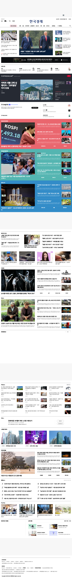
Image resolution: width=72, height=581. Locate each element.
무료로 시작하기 (35, 107)
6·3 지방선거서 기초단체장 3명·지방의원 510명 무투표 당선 (67, 46)
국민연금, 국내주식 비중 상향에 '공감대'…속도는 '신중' (9, 54)
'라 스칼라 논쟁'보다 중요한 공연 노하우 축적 (42, 70)
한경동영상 (3, 332)
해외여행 (57, 475)
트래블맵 (41, 475)
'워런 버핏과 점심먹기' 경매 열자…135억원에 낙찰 (48, 163)
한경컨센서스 (43, 146)
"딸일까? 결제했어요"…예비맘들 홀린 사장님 (52, 241)
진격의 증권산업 (55, 446)
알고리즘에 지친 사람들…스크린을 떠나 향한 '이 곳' (48, 324)
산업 (23, 25)
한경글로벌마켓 (4, 151)
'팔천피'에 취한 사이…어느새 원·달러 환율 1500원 (48, 124)
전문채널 (53, 25)
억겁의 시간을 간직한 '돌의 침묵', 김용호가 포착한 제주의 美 (48, 271)
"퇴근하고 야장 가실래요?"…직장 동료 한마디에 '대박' (52, 487)
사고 (70, 521)
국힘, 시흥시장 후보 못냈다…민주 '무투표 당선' (35, 411)
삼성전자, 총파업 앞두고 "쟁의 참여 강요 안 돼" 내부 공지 (67, 33)
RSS (28, 567)
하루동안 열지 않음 (65, 59)
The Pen (3, 503)
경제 (20, 25)
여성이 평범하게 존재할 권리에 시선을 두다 (47, 279)
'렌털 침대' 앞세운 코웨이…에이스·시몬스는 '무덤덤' (32, 393)
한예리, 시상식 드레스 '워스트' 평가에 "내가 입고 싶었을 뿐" (18, 491)
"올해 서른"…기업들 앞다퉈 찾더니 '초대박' (10, 243)
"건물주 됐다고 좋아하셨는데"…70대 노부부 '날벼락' (26, 515)
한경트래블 (3, 450)
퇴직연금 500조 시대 (8, 446)
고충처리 (12, 561)
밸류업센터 (65, 207)
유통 (44, 25)
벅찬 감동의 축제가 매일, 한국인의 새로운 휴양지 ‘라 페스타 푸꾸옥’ (48, 453)
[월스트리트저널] (10, 21)
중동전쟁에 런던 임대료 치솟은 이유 (44, 515)
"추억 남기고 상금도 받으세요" (44, 201)
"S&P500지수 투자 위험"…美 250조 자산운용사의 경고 (53, 491)
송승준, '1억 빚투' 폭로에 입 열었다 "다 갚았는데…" (9, 263)
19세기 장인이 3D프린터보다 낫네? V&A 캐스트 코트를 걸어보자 (48, 286)
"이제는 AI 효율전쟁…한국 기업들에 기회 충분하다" (9, 50)
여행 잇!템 (66, 475)
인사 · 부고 (66, 521)
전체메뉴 (60, 25)
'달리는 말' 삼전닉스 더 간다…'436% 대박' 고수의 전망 (53, 484)
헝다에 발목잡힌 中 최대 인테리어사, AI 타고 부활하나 (59, 83)
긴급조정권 (57, 70)
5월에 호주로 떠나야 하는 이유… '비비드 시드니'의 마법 (49, 308)
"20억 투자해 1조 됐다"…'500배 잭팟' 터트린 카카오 (16, 495)
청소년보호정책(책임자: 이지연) (47, 567)
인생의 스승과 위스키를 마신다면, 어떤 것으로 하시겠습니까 (18, 323)
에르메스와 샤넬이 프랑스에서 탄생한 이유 (47, 316)
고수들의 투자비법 (58, 91)
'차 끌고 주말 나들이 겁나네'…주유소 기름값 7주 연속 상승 (9, 46)
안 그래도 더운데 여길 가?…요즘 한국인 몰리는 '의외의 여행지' (8, 387)
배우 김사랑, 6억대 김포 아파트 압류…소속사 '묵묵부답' (44, 263)
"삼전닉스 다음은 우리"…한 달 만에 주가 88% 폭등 (48, 139)
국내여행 (49, 475)
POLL (2, 418)
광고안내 (17, 561)
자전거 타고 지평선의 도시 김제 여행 (11, 476)
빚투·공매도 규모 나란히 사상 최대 (45, 132)
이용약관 (31, 567)
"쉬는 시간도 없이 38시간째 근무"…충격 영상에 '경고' (55, 405)
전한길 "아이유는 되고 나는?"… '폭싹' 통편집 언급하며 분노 (31, 246)
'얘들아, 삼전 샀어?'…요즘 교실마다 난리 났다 (52, 238)
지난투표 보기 (60, 423)
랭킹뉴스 (3, 480)
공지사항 (30, 521)
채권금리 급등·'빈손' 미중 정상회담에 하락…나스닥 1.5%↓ (15, 177)
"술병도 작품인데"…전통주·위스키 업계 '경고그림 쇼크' (56, 399)
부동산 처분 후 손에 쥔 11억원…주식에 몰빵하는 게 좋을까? (32, 387)
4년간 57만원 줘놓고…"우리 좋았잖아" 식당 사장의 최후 (8, 399)
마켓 (65, 146)
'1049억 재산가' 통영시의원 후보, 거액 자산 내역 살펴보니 (17, 484)
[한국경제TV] (6, 21)
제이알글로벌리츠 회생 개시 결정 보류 (9, 411)
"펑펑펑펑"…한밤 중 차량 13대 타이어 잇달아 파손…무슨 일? (26, 263)
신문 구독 (57, 19)
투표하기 (60, 421)
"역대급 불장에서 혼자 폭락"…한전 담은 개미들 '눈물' (16, 487)
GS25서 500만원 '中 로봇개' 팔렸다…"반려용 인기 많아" (56, 387)
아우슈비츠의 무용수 (53, 411)
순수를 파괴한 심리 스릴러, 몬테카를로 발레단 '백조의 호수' (18, 293)
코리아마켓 (27, 25)
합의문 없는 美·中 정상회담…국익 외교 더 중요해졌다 (8, 70)
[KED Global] (13, 21)
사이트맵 (19, 567)
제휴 (7, 567)
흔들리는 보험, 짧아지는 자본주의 (25, 70)
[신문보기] (2, 21)
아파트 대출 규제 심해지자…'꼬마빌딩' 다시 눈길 (9, 85)
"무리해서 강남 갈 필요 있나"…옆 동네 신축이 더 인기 (48, 185)
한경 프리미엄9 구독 (63, 19)
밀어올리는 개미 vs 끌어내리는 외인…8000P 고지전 (16, 146)
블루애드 (21, 561)
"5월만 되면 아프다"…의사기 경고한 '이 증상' (52, 244)
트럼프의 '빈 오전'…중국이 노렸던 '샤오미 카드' (51, 495)
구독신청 (7, 561)
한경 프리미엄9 (13, 25)
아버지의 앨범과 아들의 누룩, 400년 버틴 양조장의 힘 (48, 301)
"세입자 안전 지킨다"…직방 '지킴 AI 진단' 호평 (48, 193)
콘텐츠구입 (10, 567)
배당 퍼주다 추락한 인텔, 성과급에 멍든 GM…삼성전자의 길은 (8, 42)
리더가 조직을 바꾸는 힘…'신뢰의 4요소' (8, 515)
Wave (2, 298)
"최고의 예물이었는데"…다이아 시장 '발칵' (62, 263)
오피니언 (47, 25)
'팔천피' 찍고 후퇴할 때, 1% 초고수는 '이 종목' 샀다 (60, 95)
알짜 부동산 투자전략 (4, 80)
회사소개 (3, 561)
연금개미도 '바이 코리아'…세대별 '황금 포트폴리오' (66, 39)
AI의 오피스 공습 (31, 446)
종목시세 (53, 177)
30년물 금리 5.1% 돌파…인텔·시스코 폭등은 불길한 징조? (48, 155)
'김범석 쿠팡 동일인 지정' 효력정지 (66, 53)
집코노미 (37, 25)
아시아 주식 (57, 80)
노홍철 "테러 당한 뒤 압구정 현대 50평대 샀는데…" (10, 236)
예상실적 (42, 177)
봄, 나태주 (57, 515)
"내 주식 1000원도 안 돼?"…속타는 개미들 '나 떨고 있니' (32, 405)
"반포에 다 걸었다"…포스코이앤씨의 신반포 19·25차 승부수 (17, 209)
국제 (41, 25)
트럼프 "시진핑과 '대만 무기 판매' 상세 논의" (33, 51)
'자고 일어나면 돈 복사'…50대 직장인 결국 (52, 235)
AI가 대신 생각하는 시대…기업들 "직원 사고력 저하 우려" (56, 393)
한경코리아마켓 (4, 121)
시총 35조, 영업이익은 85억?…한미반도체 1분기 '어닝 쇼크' (18, 498)
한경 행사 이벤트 (4, 521)
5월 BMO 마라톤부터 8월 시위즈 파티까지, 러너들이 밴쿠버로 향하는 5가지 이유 (48, 468)
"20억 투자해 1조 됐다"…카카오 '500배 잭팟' (52, 247)
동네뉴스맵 (43, 207)
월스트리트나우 (41, 153)
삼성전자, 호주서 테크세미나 (7, 405)
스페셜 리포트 (4, 429)
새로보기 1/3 (68, 384)
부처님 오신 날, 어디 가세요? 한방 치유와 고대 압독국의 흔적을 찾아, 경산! (48, 461)
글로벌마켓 (32, 25)
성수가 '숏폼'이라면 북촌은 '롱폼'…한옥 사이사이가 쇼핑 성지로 (32, 399)
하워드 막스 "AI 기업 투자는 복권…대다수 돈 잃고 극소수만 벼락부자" (48, 170)
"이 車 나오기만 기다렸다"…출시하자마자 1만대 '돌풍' (52, 498)
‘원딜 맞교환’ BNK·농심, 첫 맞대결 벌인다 (8, 393)
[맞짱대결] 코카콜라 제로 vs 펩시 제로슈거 (20, 421)
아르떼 (2, 268)
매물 (54, 207)
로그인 (70, 19)
